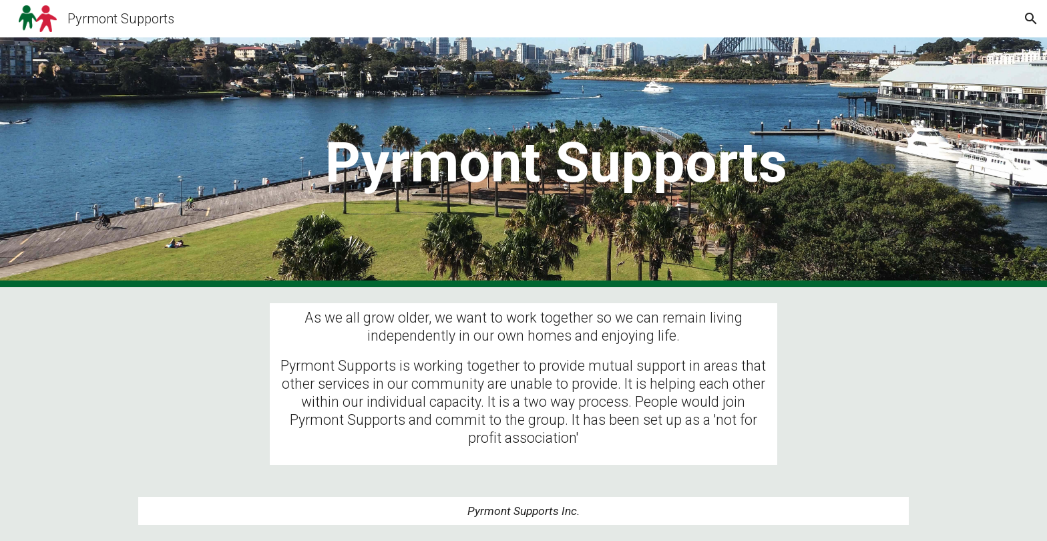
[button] (1031, 19)
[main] (556, 162)
